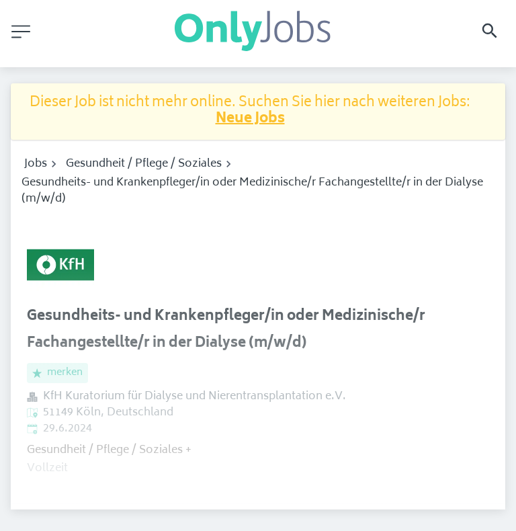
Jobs (35, 164)
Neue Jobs (250, 119)
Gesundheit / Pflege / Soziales (144, 164)
